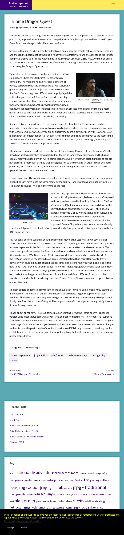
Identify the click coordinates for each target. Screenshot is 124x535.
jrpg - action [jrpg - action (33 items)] (29, 487)
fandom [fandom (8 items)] (79, 480)
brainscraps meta (20, 355)
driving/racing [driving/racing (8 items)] (100, 473)
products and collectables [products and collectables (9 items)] (57, 501)
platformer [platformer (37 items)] (25, 500)
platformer (58, 355)
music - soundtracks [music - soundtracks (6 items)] (83, 494)
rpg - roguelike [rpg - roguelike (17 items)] (83, 507)
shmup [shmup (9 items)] (99, 507)
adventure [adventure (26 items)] (45, 472)
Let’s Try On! (16, 414)
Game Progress (34, 347)
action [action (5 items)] (12, 473)
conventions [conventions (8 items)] (85, 473)
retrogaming (98, 355)
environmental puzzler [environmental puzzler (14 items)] (48, 480)
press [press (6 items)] (38, 501)
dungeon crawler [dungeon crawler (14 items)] (21, 480)
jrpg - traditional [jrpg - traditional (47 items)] (89, 487)
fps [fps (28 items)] (86, 479)
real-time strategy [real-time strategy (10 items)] (94, 501)
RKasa (12, 27)
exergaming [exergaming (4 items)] (69, 480)
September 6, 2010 (26, 27)
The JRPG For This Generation (24, 373)
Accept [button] (23, 527)
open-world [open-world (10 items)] (100, 494)
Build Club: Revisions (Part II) (24, 425)
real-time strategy (78, 355)
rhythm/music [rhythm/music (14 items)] (38, 507)
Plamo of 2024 (17, 442)
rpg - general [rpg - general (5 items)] (54, 508)
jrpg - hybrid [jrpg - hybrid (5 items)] (67, 488)
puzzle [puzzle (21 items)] (77, 501)
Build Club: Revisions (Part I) (24, 431)
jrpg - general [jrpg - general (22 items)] (51, 487)
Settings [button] (10, 527)
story (14, 360)
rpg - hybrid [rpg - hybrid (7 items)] (66, 507)
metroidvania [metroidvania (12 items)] (28, 494)
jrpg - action (40, 355)
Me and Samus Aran (104, 373)
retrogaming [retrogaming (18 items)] (19, 507)
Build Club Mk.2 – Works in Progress (28, 436)
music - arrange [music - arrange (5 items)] (66, 494)
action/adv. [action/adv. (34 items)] (26, 472)
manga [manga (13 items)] (14, 494)
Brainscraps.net (18, 3)
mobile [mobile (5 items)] (56, 494)
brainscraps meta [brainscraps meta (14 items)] (66, 473)
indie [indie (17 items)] (13, 488)
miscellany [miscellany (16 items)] (45, 494)
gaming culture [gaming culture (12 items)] (99, 480)
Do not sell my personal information (22, 521)
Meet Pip (14, 420)
